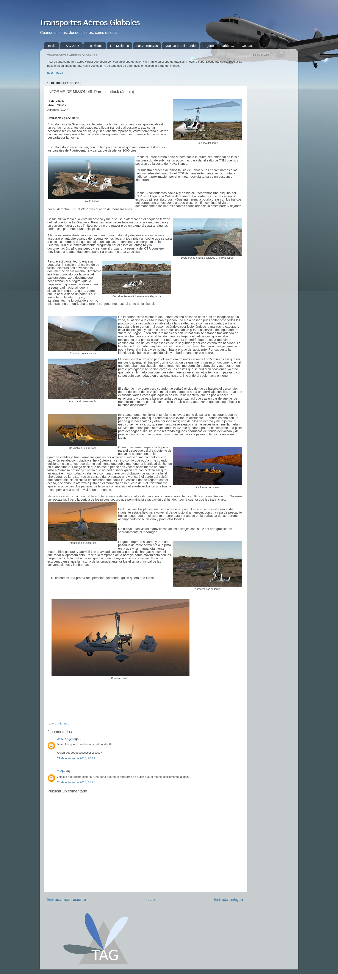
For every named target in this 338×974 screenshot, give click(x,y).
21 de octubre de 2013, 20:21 (76, 758)
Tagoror (208, 45)
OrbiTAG (228, 45)
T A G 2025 (71, 45)
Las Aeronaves (147, 45)
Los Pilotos (94, 45)
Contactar (249, 45)
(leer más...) (55, 72)
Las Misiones (119, 45)
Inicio (52, 45)
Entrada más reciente (66, 899)
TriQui (61, 771)
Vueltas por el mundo (180, 45)
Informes (63, 723)
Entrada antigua (228, 899)
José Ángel (65, 739)
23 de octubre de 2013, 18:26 (76, 782)
